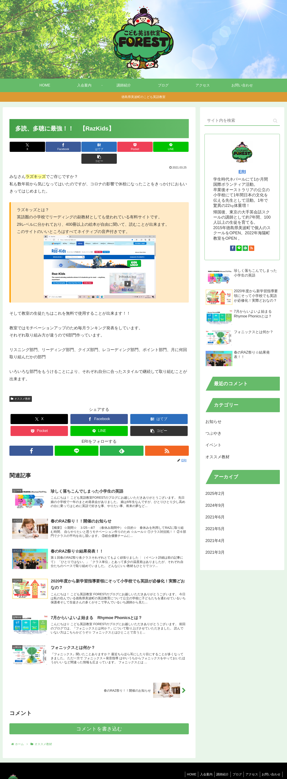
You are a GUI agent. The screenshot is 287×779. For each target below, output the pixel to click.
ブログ (234, 765)
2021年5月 (215, 529)
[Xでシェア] (24, 147)
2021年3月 (215, 552)
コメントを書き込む (99, 720)
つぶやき (213, 433)
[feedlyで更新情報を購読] (122, 439)
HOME (186, 765)
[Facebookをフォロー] (31, 439)
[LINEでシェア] (144, 147)
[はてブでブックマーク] (84, 147)
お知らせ (213, 421)
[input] (242, 121)
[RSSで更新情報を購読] (167, 439)
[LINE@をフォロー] (76, 439)
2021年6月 (215, 517)
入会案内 (201, 765)
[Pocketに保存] (114, 147)
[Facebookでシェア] (54, 147)
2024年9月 (215, 505)
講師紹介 (219, 765)
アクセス (250, 765)
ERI (242, 171)
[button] (173, 147)
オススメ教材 (20, 386)
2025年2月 (215, 493)
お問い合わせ (270, 765)
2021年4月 (215, 540)
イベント (213, 445)
